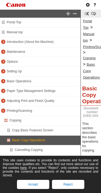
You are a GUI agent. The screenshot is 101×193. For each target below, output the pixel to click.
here (23, 168)
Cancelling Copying (29, 150)
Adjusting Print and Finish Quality (30, 101)
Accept (33, 184)
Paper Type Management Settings (31, 91)
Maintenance (16, 52)
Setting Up (14, 71)
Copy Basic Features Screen (32, 130)
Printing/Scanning (19, 111)
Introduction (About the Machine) (30, 42)
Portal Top (14, 22)
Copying (15, 120)
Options (12, 62)
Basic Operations (19, 81)
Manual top (15, 32)
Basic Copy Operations (28, 140)
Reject (67, 184)
